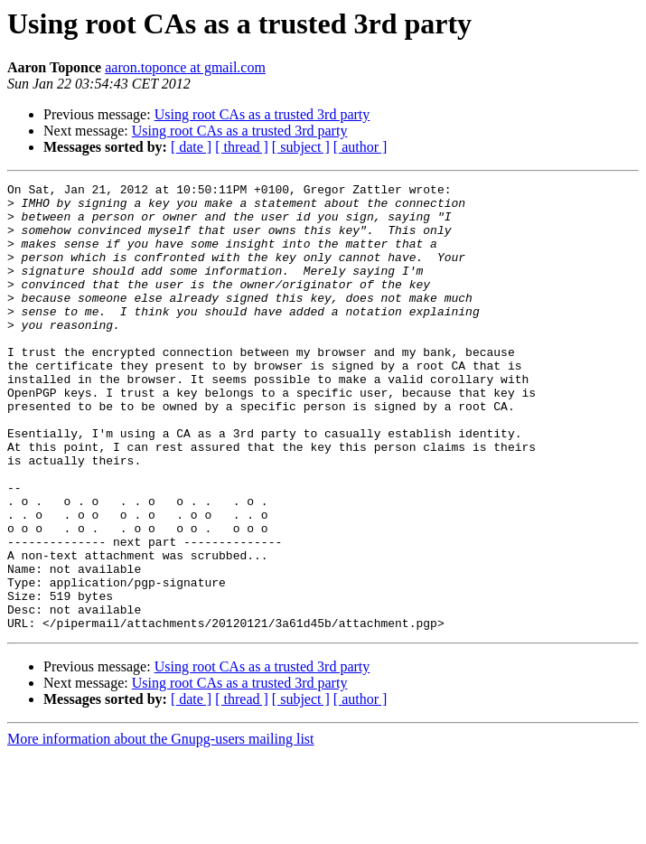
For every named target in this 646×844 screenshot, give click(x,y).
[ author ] (360, 147)
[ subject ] (301, 147)
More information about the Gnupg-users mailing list (160, 828)
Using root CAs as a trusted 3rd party (262, 114)
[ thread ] (241, 147)
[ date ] (191, 147)
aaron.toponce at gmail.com (185, 67)
